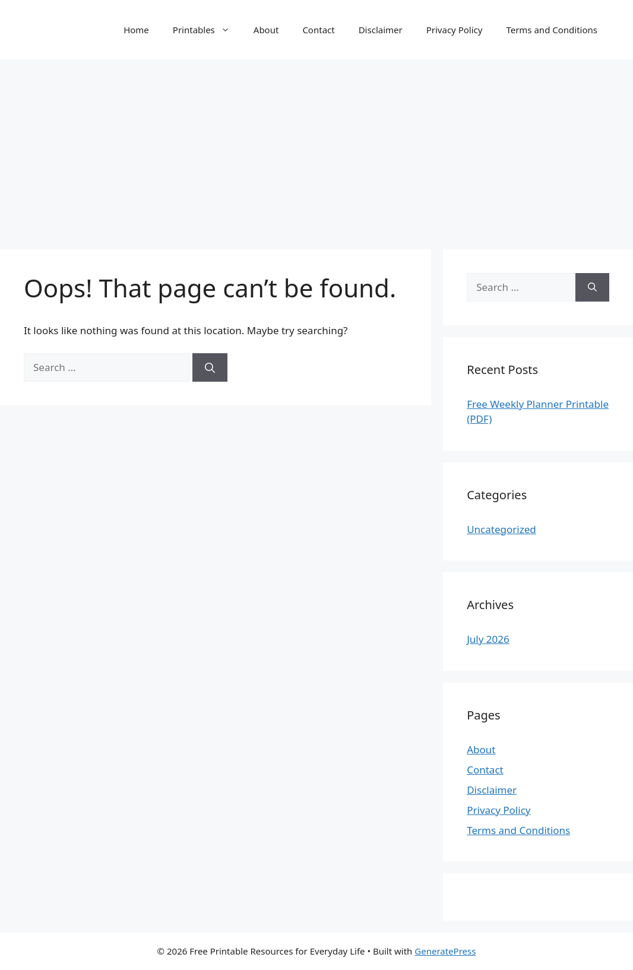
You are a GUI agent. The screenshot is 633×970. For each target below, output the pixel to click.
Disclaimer (381, 30)
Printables (207, 29)
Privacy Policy (454, 30)
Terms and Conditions (551, 30)
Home (136, 30)
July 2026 (488, 639)
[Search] (209, 367)
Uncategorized (501, 529)
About (266, 30)
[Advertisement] (316, 148)
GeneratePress (445, 951)
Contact (318, 30)
